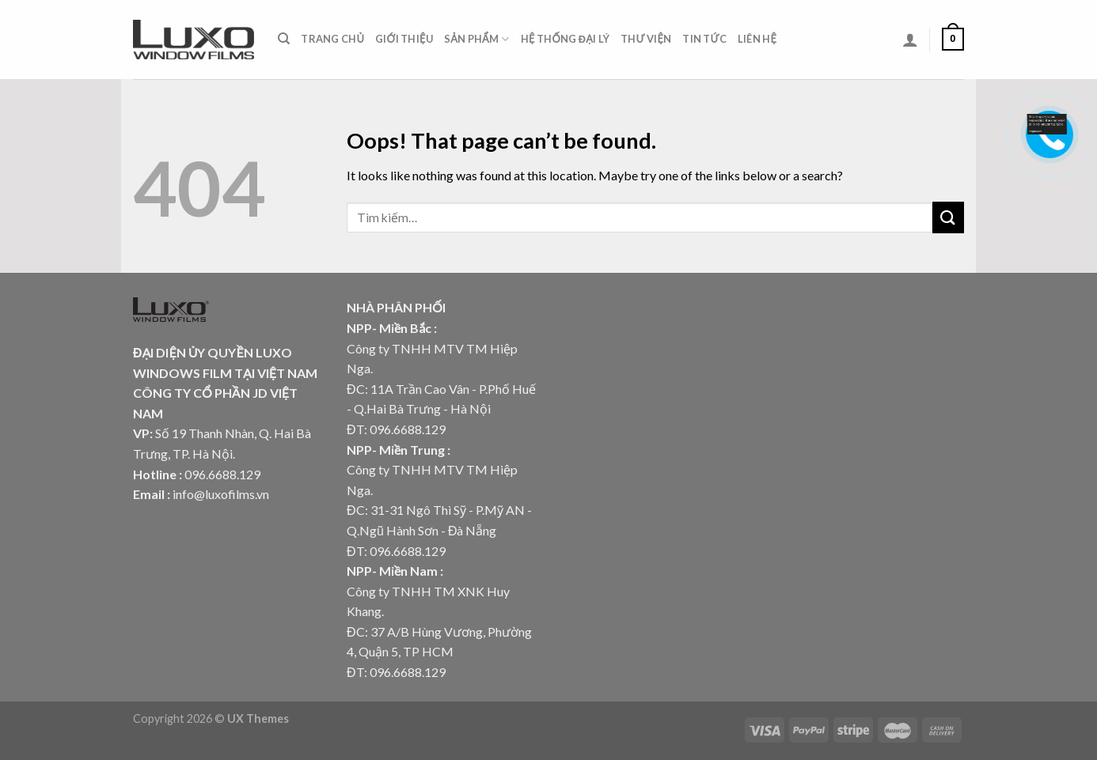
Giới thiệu (404, 38)
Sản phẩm (477, 39)
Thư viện (646, 38)
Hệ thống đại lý (565, 38)
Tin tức (704, 38)
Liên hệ (757, 38)
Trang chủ (332, 38)
